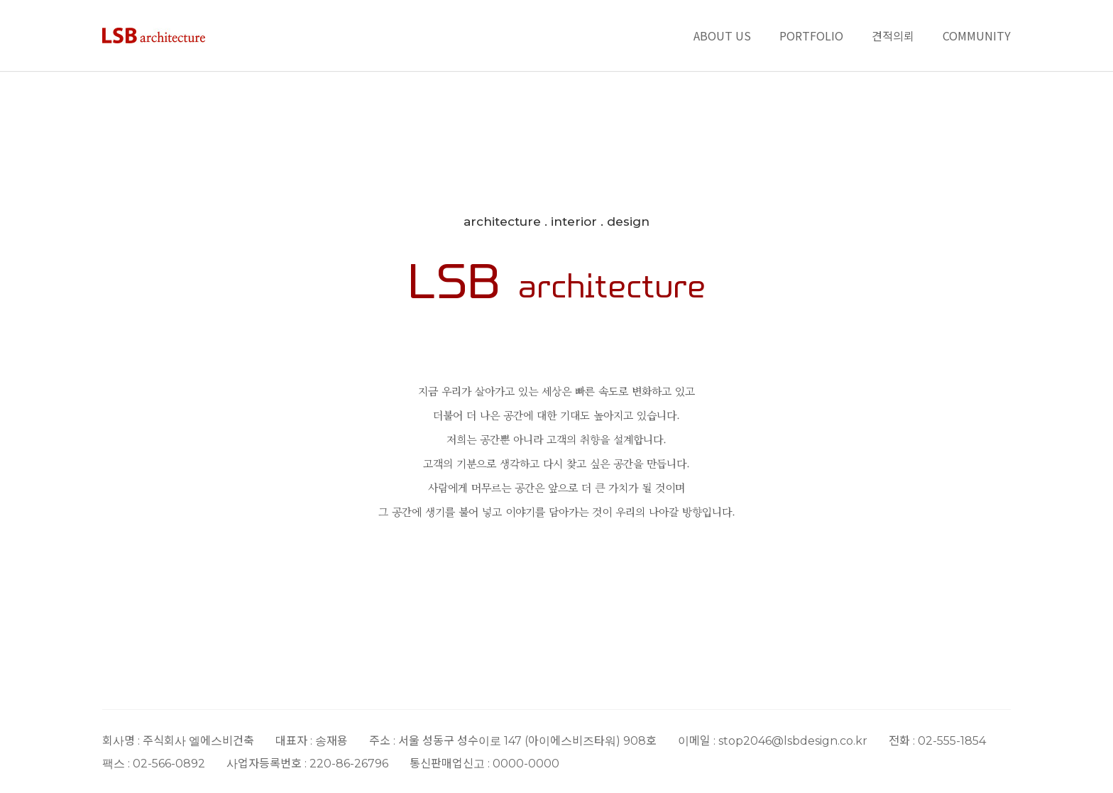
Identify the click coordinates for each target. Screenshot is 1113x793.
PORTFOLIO (811, 35)
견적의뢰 (893, 35)
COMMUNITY (977, 35)
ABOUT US (722, 35)
